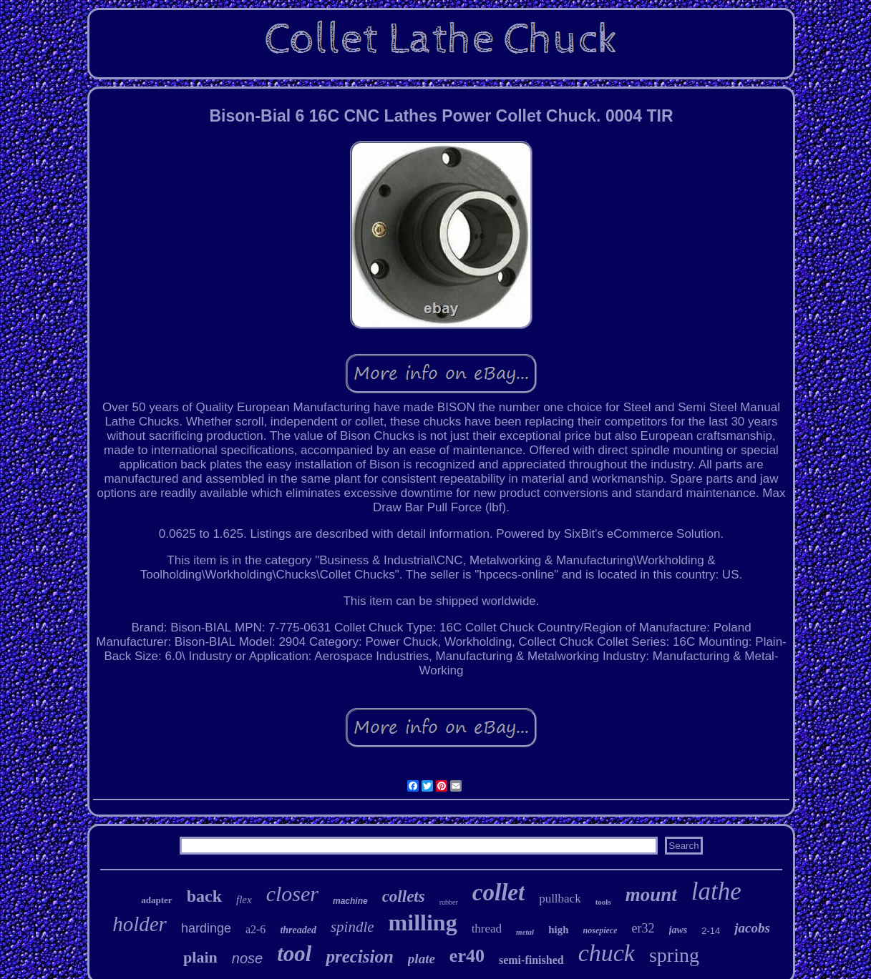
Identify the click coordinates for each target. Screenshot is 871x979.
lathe (716, 891)
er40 (467, 955)
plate (421, 958)
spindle (352, 926)
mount (651, 894)
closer (292, 893)
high (558, 929)
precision (359, 956)
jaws (678, 930)
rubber (448, 902)
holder (139, 923)
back (204, 896)
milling (423, 922)
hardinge (206, 928)
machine (350, 901)
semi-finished (531, 960)
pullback (560, 898)
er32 (643, 928)
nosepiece (600, 930)
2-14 (710, 930)
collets (403, 896)
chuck (606, 953)
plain (200, 957)
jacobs (752, 927)
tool (294, 953)
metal (525, 932)
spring (674, 955)
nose (247, 958)
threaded (298, 930)
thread (487, 928)
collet (498, 892)
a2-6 (255, 929)
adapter (156, 900)
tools (603, 901)
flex (244, 899)
